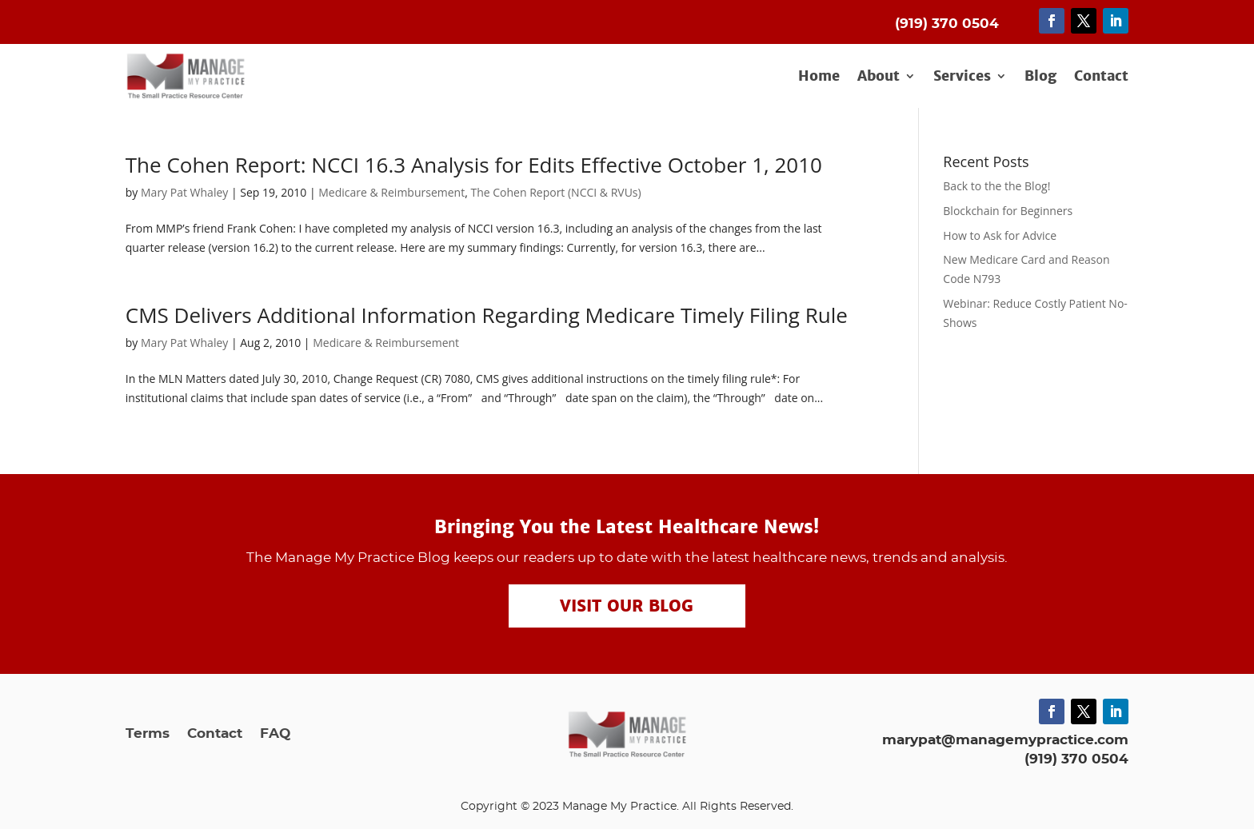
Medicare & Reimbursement (391, 192)
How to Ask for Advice (999, 235)
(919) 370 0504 (1076, 759)
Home (819, 77)
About (878, 77)
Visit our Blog (626, 606)
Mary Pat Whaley (184, 192)
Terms (148, 734)
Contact (1101, 77)
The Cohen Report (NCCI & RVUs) (555, 192)
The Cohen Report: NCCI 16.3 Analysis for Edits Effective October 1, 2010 (474, 164)
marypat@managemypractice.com (1005, 740)
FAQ (275, 734)
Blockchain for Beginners (1007, 210)
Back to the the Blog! (996, 185)
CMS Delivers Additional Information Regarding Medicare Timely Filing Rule (487, 315)
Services (962, 77)
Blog (1040, 77)
